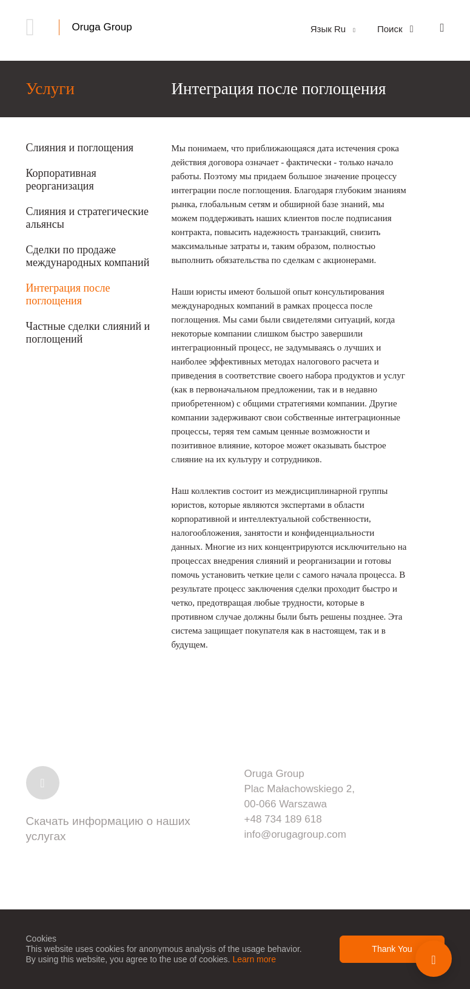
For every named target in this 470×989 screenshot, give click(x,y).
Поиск (395, 29)
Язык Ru (333, 29)
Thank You (392, 949)
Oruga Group (102, 27)
